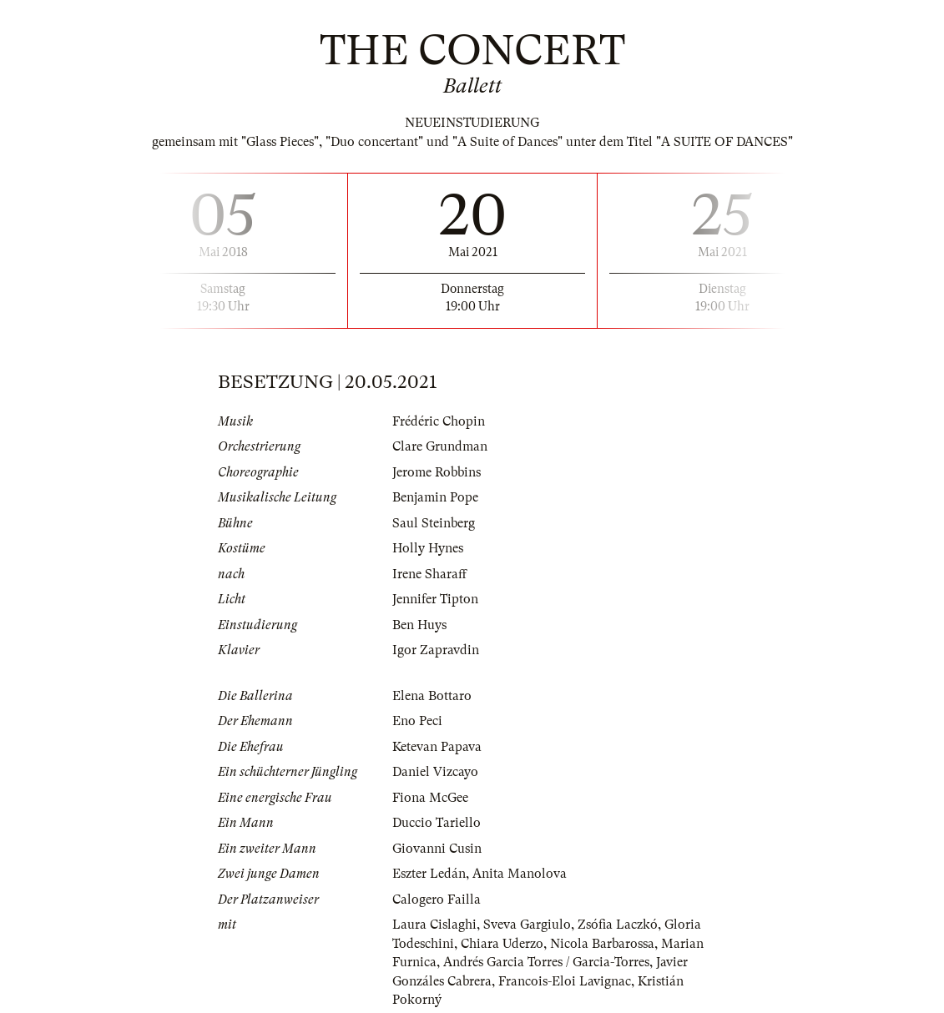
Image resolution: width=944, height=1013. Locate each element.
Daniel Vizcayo (435, 771)
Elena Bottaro (432, 695)
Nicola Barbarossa (602, 943)
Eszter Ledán (429, 873)
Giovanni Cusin (437, 848)
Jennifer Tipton (435, 599)
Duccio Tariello (436, 822)
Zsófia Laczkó (618, 924)
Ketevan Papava (437, 746)
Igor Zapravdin (435, 650)
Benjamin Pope (435, 497)
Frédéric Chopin (438, 421)
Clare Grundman (439, 446)
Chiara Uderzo (502, 943)
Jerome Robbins (436, 472)
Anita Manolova (519, 873)
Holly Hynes (427, 548)
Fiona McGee (430, 797)
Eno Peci (417, 720)
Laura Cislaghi (434, 924)
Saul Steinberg (433, 523)
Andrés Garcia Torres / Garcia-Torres (546, 962)
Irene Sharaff (429, 574)
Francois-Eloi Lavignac (564, 981)
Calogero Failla (436, 899)
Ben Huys (419, 624)
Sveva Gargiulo (527, 924)
